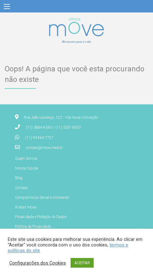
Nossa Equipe (26, 168)
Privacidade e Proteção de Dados (41, 217)
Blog (18, 178)
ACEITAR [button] (82, 262)
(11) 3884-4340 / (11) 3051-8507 (53, 127)
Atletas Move (25, 207)
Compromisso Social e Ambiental (42, 197)
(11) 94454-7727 (39, 138)
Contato (21, 188)
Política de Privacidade (33, 226)
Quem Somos (26, 158)
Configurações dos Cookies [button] (37, 263)
